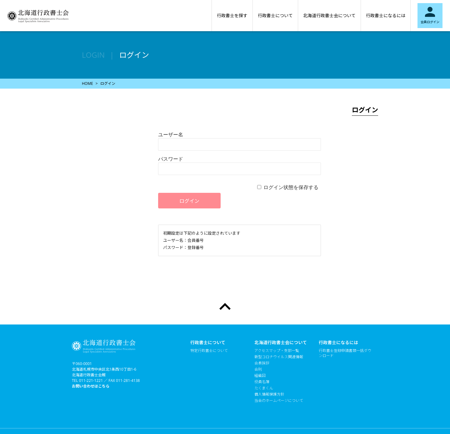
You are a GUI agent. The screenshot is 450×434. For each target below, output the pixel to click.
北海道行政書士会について (329, 15)
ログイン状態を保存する (290, 187)
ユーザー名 (170, 134)
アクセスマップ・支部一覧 (276, 350)
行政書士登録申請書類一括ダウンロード (345, 353)
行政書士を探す (232, 15)
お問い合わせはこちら (90, 386)
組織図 (260, 375)
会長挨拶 (261, 363)
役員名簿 (261, 381)
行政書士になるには (385, 15)
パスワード (170, 158)
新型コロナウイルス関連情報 (278, 356)
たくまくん (263, 388)
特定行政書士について (209, 350)
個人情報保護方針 (269, 394)
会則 (258, 369)
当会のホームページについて (278, 400)
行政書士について (275, 15)
